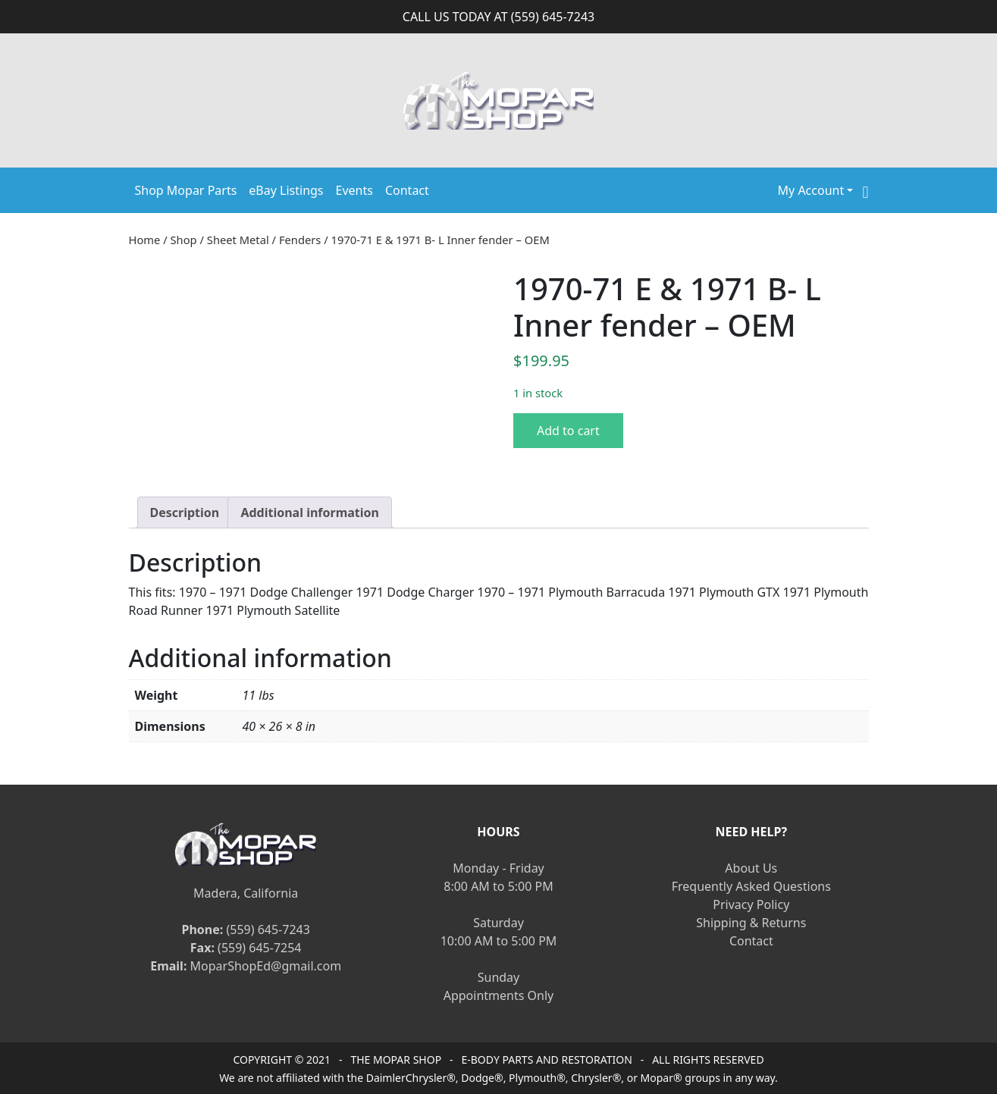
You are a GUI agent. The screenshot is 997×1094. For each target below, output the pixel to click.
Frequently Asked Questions (751, 886)
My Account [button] (811, 190)
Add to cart (568, 430)
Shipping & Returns (751, 922)
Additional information (309, 512)
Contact (407, 190)
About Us (751, 868)
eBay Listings (286, 190)
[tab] (185, 512)
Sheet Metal (238, 239)
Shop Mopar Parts (186, 190)
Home (145, 239)
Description (185, 512)
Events (354, 190)
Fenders (300, 239)
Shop (184, 239)
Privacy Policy (751, 904)
